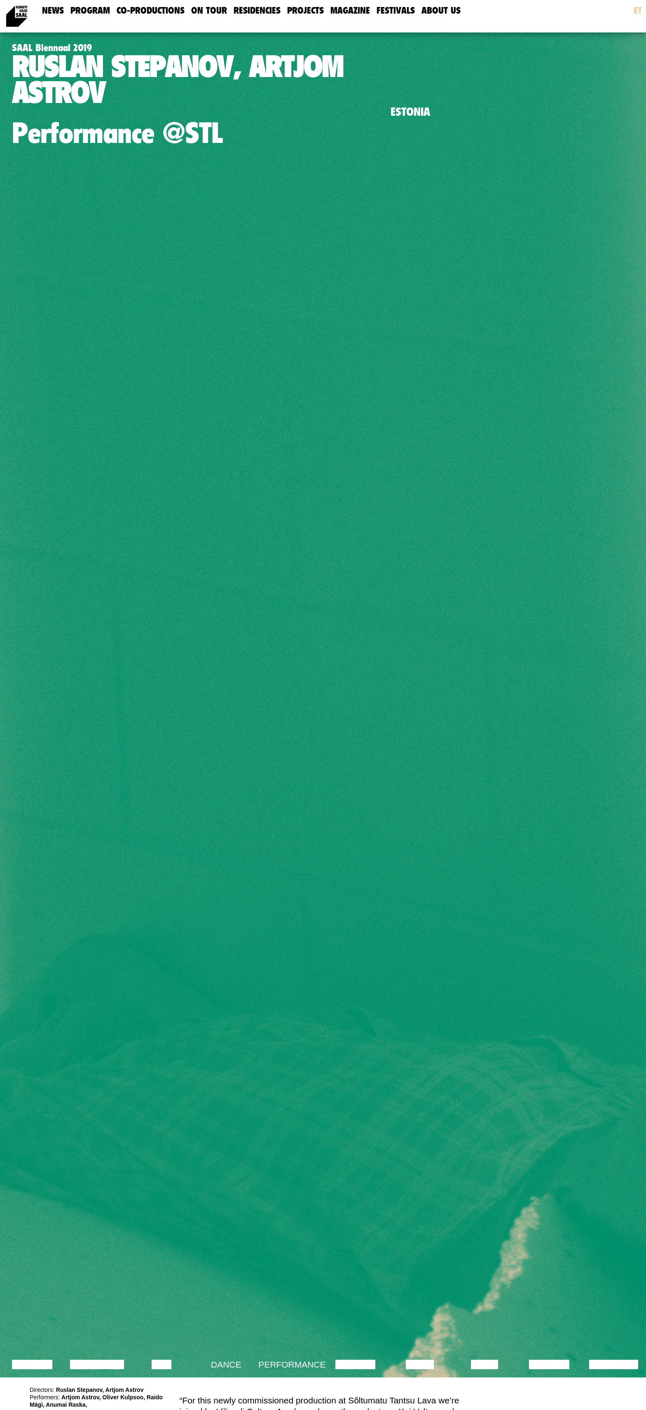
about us (441, 10)
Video (484, 1364)
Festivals (396, 10)
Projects (305, 10)
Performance (291, 1364)
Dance (226, 1364)
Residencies (257, 10)
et (638, 10)
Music (420, 1364)
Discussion (97, 1364)
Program (90, 10)
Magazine (350, 10)
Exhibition (613, 1364)
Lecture (32, 1364)
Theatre (355, 1364)
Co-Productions (151, 10)
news (53, 10)
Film (161, 1364)
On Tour (209, 10)
